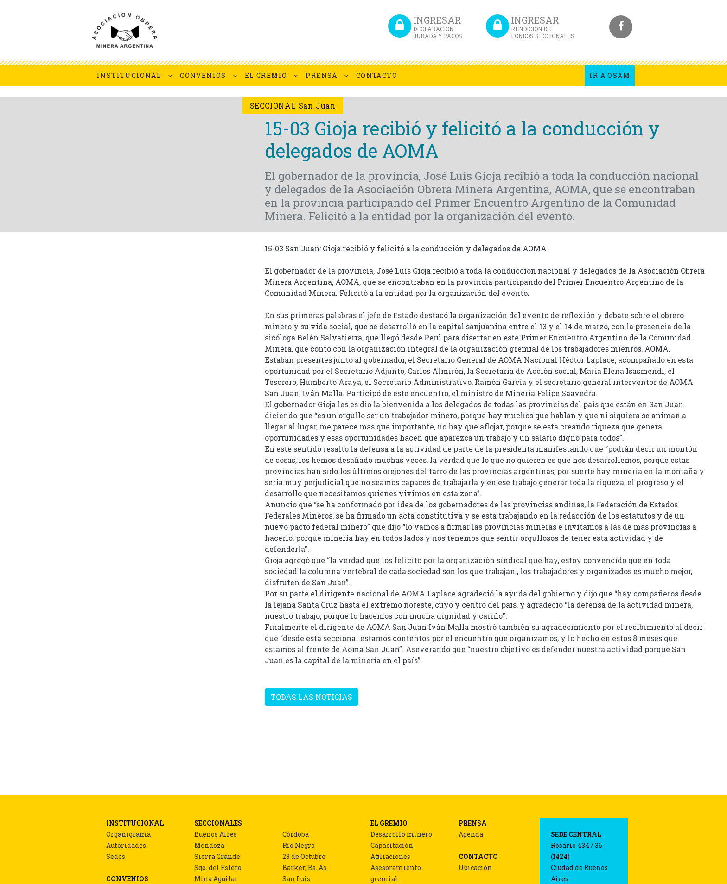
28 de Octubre (303, 856)
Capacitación (391, 845)
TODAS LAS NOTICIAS (311, 697)
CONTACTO (376, 75)
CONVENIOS (203, 75)
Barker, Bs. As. (305, 867)
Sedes (115, 856)
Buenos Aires (215, 834)
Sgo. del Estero (218, 867)
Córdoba (295, 834)
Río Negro (298, 845)
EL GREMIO (266, 75)
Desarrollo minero (401, 834)
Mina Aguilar (216, 878)
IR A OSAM (609, 75)
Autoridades (126, 845)
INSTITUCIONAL (129, 75)
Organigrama (128, 834)
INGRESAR (437, 26)
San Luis (296, 878)
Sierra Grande (217, 856)
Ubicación (475, 867)
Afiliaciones (390, 856)
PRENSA (321, 75)
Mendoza (209, 845)
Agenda (471, 834)
